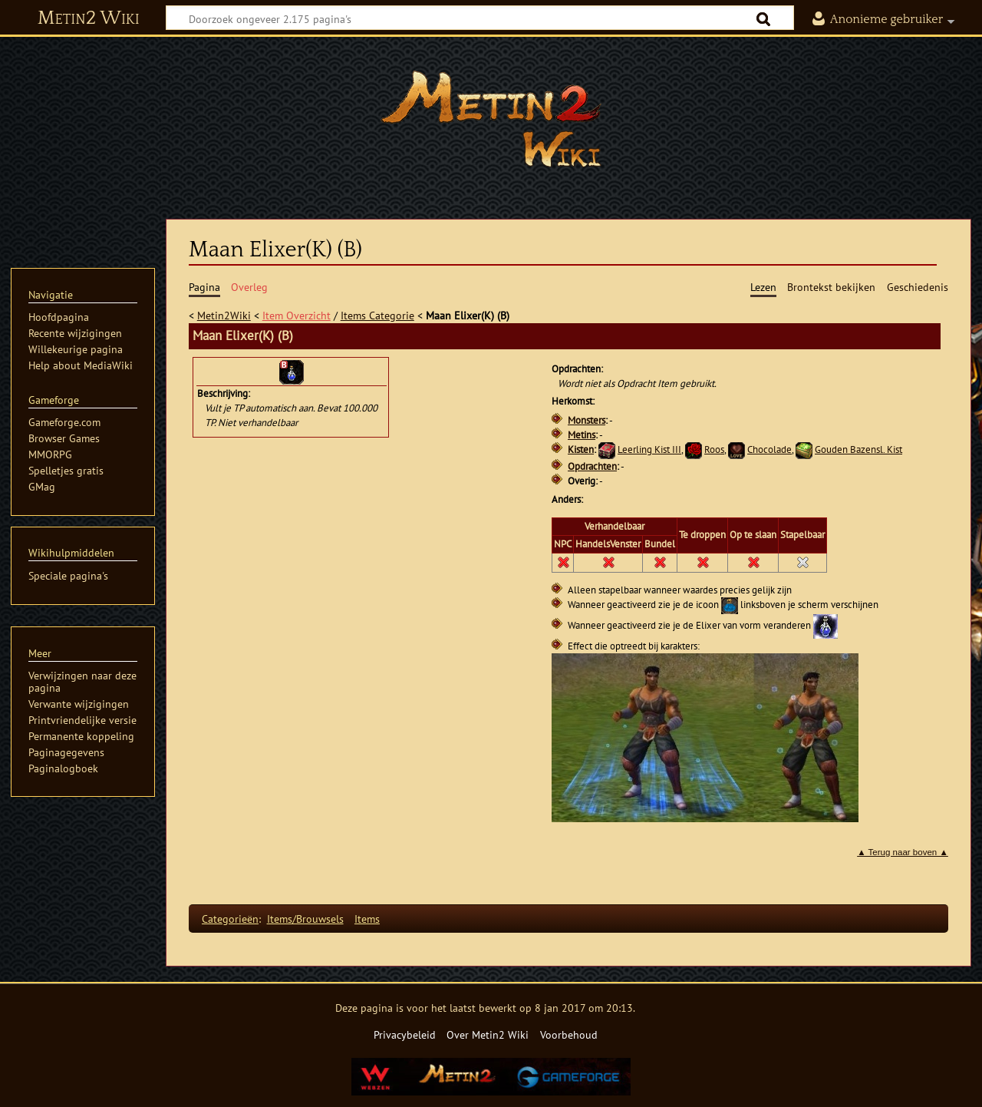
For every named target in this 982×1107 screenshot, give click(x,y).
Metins (581, 434)
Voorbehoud (569, 1034)
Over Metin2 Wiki (488, 1034)
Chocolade (769, 449)
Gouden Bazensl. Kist (858, 449)
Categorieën (230, 918)
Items (367, 918)
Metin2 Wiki (89, 18)
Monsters (586, 420)
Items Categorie (377, 315)
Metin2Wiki (224, 315)
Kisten (581, 449)
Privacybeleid (405, 1034)
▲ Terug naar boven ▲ (902, 852)
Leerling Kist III (649, 449)
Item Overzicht (296, 315)
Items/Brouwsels (305, 918)
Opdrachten (592, 466)
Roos (714, 449)
